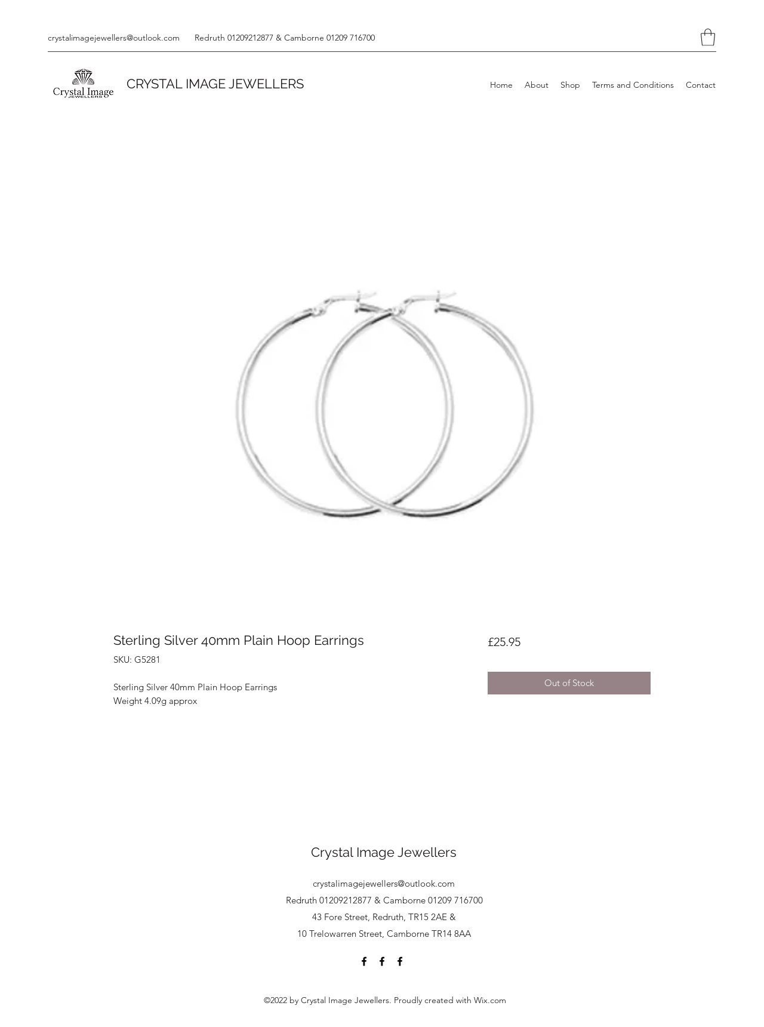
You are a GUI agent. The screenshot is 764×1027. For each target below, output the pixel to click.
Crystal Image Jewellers (384, 852)
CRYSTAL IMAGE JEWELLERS (215, 83)
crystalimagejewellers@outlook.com (114, 37)
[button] (708, 37)
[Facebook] (364, 961)
